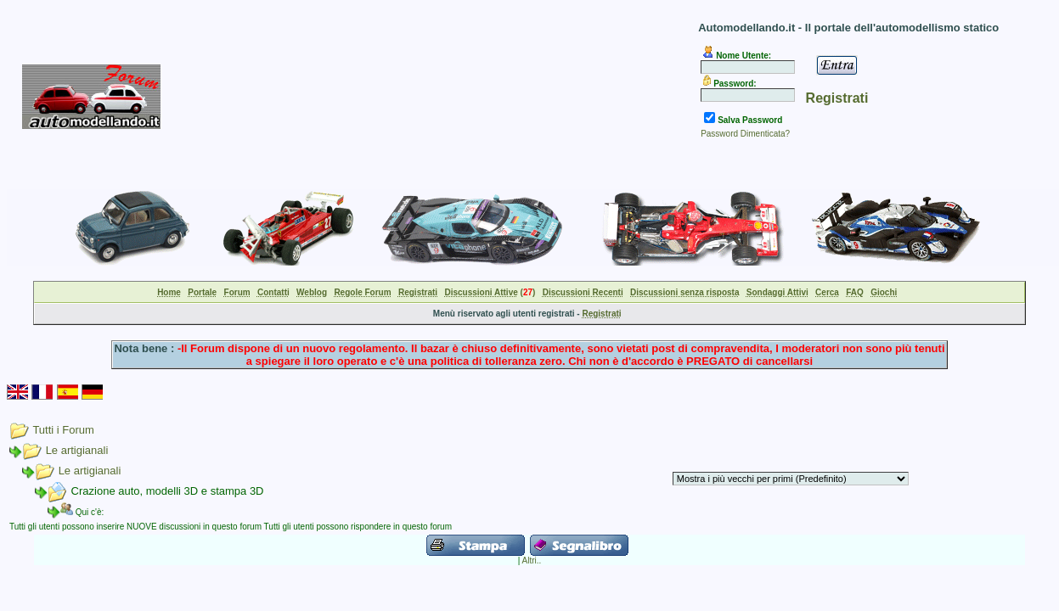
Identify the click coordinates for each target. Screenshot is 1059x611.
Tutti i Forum (62, 429)
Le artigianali (77, 450)
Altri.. (532, 560)
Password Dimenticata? (745, 133)
